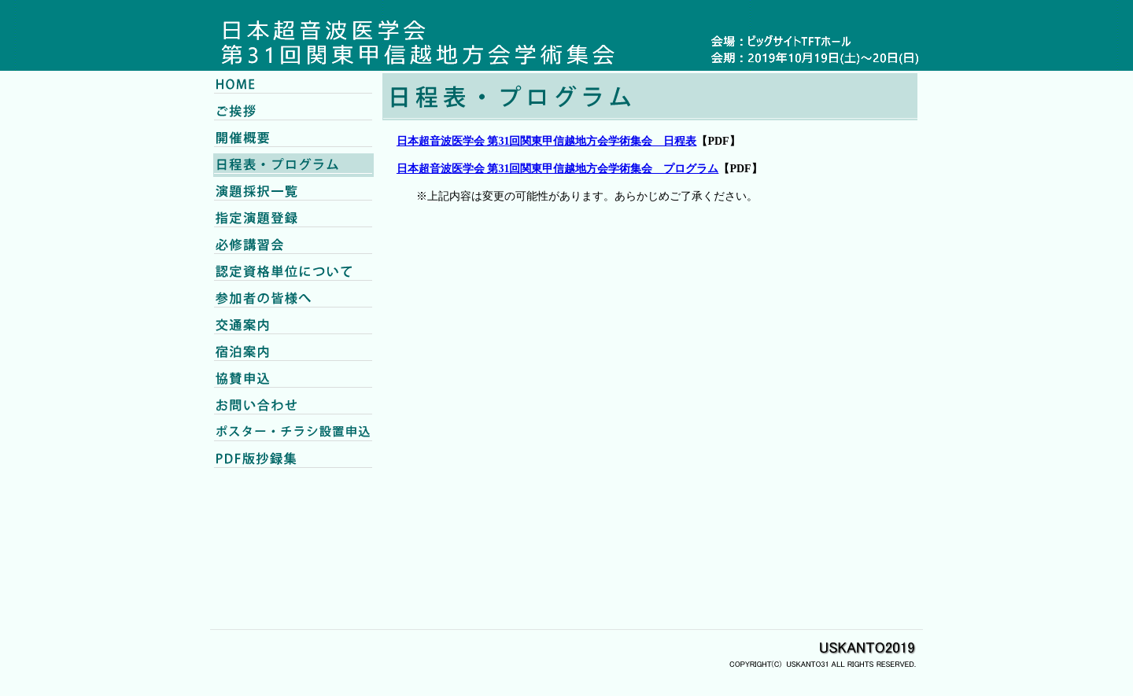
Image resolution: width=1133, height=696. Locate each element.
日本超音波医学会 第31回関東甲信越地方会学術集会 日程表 (547, 141)
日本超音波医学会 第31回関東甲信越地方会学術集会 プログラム (558, 169)
